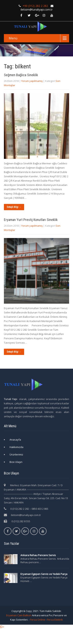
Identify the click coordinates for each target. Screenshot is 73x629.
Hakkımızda (16, 447)
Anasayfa (15, 439)
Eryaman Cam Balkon (18, 615)
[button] (2, 627)
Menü (13, 38)
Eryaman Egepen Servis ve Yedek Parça (43, 574)
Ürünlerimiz (16, 454)
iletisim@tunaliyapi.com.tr (26, 515)
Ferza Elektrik (55, 619)
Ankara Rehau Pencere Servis (38, 555)
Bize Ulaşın (16, 462)
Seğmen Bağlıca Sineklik (21, 75)
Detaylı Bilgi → (14, 207)
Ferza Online (37, 619)
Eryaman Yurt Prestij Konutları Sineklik (31, 220)
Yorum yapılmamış (32, 81)
